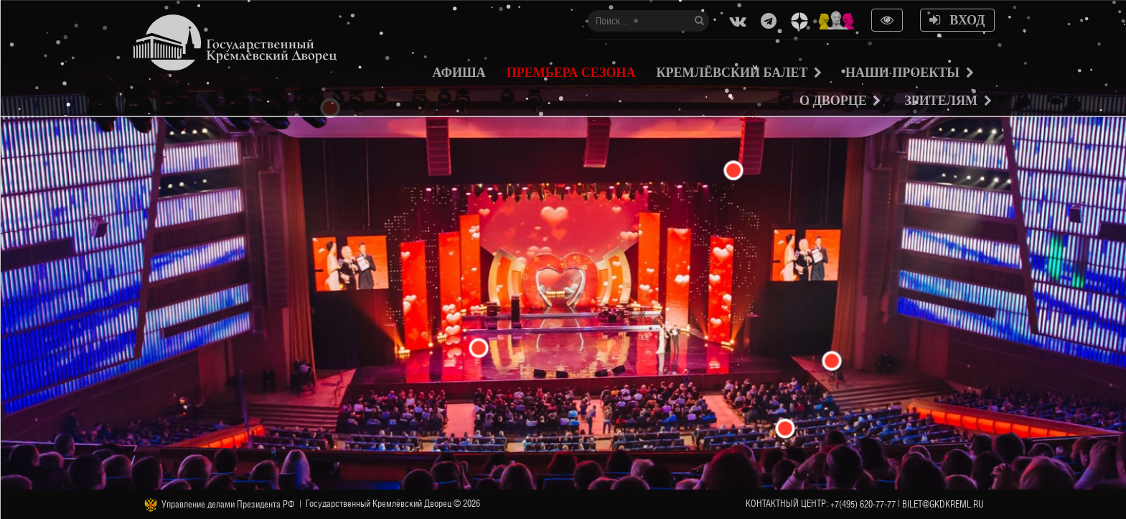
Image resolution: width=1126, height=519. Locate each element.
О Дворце (833, 100)
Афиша (459, 72)
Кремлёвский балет (731, 72)
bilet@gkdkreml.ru (943, 504)
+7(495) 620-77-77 (863, 504)
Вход (957, 20)
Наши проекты (902, 72)
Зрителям (940, 100)
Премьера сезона (571, 72)
